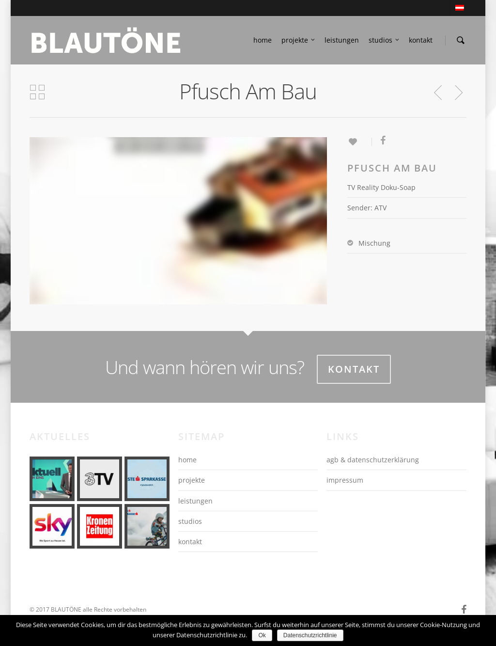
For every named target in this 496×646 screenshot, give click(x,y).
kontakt (421, 40)
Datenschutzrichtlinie (310, 635)
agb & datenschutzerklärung (372, 459)
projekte (298, 40)
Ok (261, 635)
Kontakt (354, 369)
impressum (344, 480)
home (262, 40)
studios (384, 40)
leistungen (342, 40)
